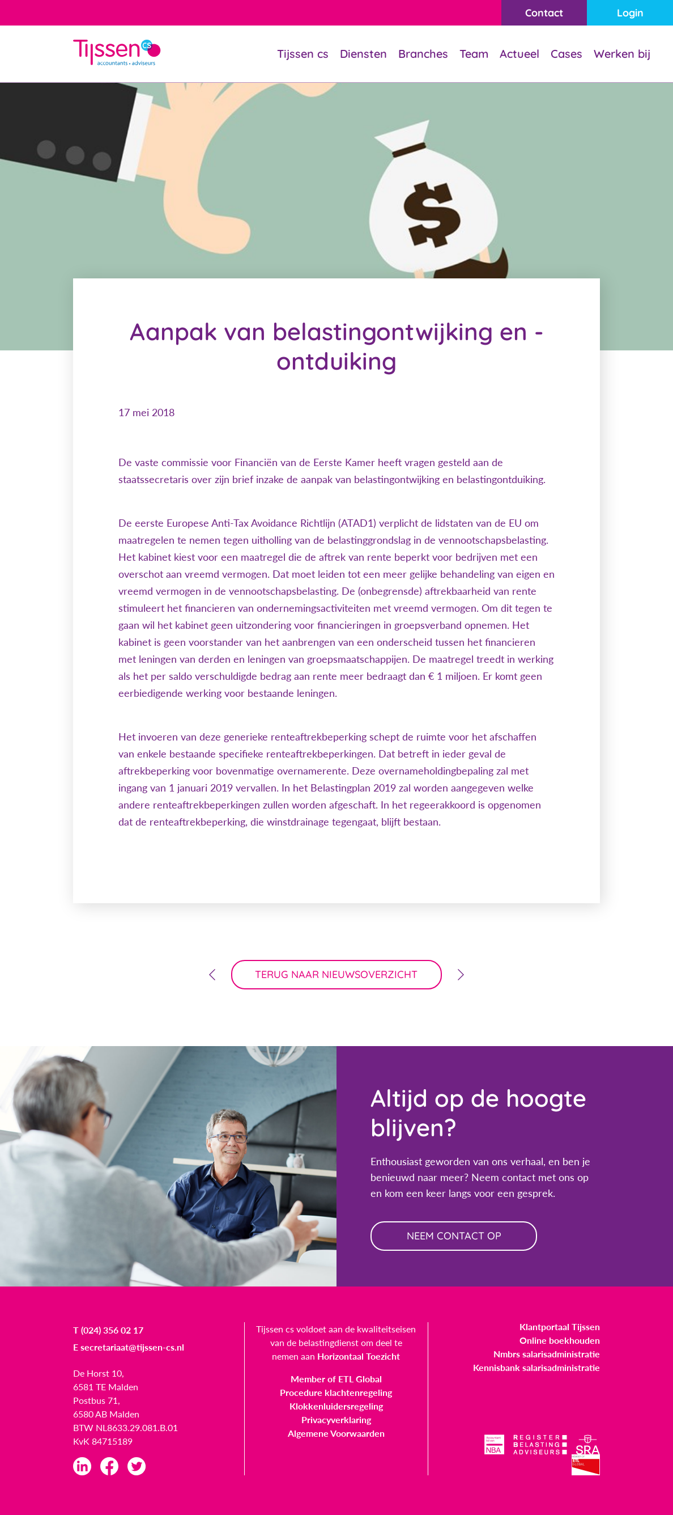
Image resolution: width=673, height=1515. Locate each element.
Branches (423, 53)
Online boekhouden (559, 1340)
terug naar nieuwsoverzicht (336, 974)
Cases (566, 53)
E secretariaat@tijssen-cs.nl (128, 1347)
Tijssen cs (303, 53)
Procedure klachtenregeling (336, 1392)
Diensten (363, 53)
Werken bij (622, 53)
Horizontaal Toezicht (358, 1356)
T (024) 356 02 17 (108, 1329)
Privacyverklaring (336, 1419)
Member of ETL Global (336, 1378)
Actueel (519, 53)
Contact (544, 12)
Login (630, 12)
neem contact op (454, 1235)
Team (473, 53)
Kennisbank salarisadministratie (536, 1367)
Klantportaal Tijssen (559, 1326)
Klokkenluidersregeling (336, 1405)
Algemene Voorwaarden (336, 1433)
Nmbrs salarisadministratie (546, 1353)
